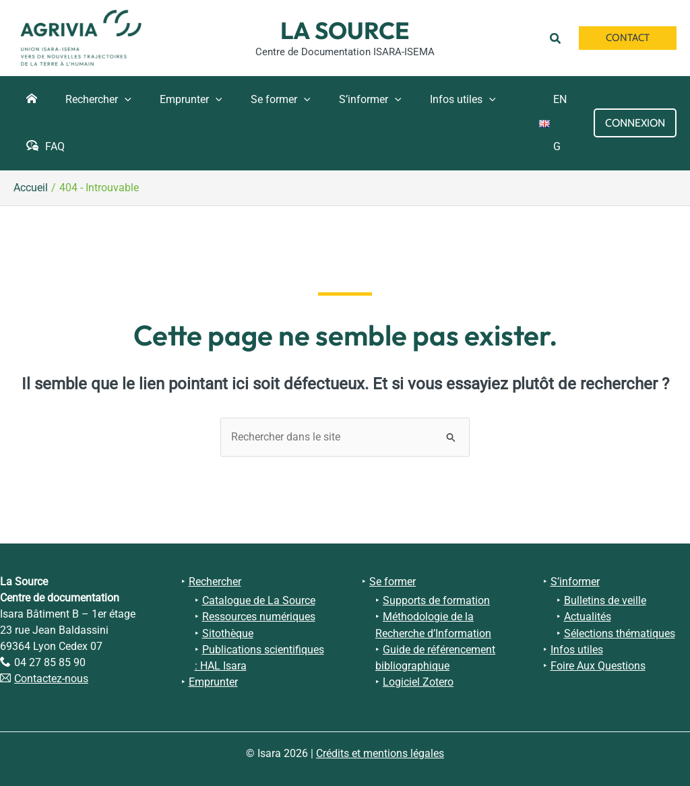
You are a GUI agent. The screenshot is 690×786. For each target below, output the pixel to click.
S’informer (575, 581)
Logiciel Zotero (418, 681)
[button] (557, 37)
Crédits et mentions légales (380, 753)
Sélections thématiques (619, 632)
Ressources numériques (258, 616)
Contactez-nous (51, 678)
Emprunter (213, 681)
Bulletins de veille (605, 600)
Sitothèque (227, 632)
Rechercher (215, 581)
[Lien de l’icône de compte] (635, 122)
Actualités (587, 616)
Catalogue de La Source (258, 600)
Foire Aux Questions (598, 665)
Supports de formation (436, 600)
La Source (345, 30)
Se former (392, 581)
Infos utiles (577, 649)
